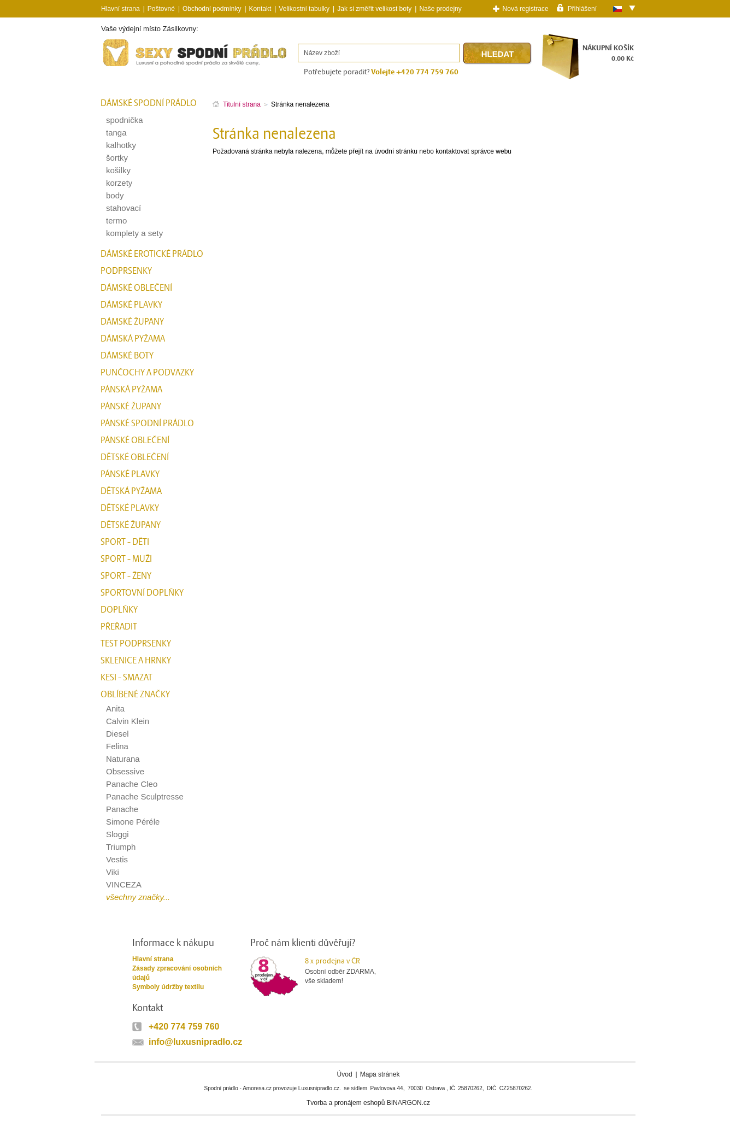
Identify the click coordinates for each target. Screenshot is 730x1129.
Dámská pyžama (133, 338)
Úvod (344, 1074)
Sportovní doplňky (142, 593)
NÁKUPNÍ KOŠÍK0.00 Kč (608, 53)
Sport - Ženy (126, 576)
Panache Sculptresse (145, 796)
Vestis (117, 859)
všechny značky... (138, 897)
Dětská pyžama (131, 491)
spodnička (124, 120)
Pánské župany (131, 406)
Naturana (123, 759)
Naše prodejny (440, 8)
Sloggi (117, 834)
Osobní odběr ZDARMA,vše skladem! (347, 970)
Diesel (117, 734)
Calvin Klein (127, 721)
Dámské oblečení (136, 288)
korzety (119, 183)
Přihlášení (582, 8)
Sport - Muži (126, 559)
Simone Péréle (133, 822)
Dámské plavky (131, 305)
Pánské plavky (130, 474)
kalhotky (121, 145)
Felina (117, 746)
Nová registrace (526, 8)
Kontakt (260, 8)
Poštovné (161, 8)
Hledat (497, 53)
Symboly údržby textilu (168, 987)
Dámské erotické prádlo (152, 254)
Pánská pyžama (131, 389)
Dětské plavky (130, 508)
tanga (116, 132)
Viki (112, 872)
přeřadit (119, 626)
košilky (118, 170)
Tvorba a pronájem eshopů (346, 1102)
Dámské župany (132, 321)
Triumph (121, 847)
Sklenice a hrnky (136, 660)
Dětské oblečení (135, 457)
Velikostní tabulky (304, 8)
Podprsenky (126, 271)
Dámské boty (127, 355)
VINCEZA (124, 884)
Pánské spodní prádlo (147, 423)
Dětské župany (131, 525)
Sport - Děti (125, 542)
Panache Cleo (131, 784)
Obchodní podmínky (211, 8)
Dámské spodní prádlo (149, 103)
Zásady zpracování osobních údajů (177, 973)
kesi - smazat (126, 677)
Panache (122, 809)
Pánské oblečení (135, 440)
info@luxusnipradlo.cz (195, 1041)
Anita (115, 708)
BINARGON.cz (408, 1102)
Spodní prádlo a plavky (131, 66)
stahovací (123, 208)
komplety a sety (134, 233)
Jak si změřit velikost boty (374, 8)
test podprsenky (136, 643)
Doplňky (119, 609)
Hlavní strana (152, 959)
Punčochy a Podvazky (147, 372)
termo (116, 220)
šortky (117, 158)
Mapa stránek (380, 1074)
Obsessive (125, 771)
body (115, 195)
